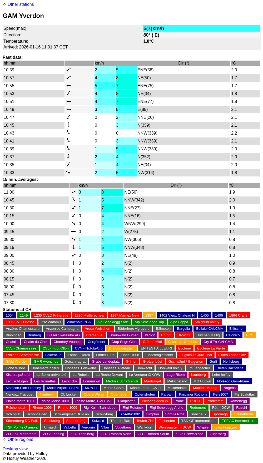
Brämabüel (94, 335)
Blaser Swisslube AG (63, 335)
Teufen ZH (144, 421)
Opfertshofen (145, 394)
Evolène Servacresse (22, 355)
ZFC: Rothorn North (116, 434)
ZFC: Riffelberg (82, 434)
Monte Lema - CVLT (145, 388)
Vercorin (88, 427)
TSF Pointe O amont (22, 427)
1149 (24, 315)
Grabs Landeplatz (106, 361)
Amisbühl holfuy (207, 322)
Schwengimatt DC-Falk (71, 414)
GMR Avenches (46, 361)
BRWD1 (184, 335)
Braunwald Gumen (124, 335)
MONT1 (91, 388)
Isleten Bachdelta (229, 368)
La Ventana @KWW (145, 375)
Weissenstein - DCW (174, 427)
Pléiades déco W (155, 401)
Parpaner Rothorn (193, 394)
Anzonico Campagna (62, 329)
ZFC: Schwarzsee (189, 434)
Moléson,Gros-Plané (233, 381)
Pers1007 (220, 394)
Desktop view (15, 449)
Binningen (13, 335)
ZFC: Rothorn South (153, 434)
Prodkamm (214, 401)
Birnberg (34, 335)
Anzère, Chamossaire (22, 329)
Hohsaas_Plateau (116, 368)
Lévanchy (69, 381)
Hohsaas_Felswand (80, 368)
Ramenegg (238, 401)
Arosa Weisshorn (98, 329)
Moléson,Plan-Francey (23, 388)
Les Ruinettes (45, 381)
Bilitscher (236, 329)
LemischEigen (17, 381)
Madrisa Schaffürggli (122, 381)
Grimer (131, 361)
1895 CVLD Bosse (20, 322)
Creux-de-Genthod (182, 342)
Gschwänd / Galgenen (185, 361)
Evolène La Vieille (211, 348)
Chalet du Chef (35, 342)
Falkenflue (53, 355)
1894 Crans (238, 315)
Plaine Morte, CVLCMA (93, 401)
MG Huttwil (202, 381)
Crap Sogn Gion (124, 342)
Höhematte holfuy (45, 368)
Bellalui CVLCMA (209, 329)
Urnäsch (50, 427)
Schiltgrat (13, 414)
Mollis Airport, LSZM (62, 388)
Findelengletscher (159, 355)
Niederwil (47, 394)
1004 (10, 315)
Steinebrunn (243, 414)
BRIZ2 (150, 335)
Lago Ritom (176, 375)
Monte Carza (113, 388)
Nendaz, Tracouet (19, 394)
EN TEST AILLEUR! (156, 348)
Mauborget (152, 381)
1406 (219, 315)
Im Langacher (199, 368)
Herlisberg (231, 361)
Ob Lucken (69, 394)
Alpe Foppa (179, 322)
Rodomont (198, 408)
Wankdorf (144, 427)
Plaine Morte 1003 (55, 401)
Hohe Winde (15, 368)
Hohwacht (144, 368)
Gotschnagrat (75, 361)
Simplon (152, 414)
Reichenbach (16, 408)
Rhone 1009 (67, 408)
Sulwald (98, 421)
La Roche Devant (109, 375)
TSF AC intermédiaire (238, 421)
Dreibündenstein (122, 348)
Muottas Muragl (205, 388)
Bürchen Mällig (208, 335)
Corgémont (96, 342)
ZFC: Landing (53, 434)
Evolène (184, 348)
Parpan (167, 394)
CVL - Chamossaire (21, 348)
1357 (149, 315)
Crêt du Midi (152, 342)
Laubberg (198, 375)
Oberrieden (119, 394)
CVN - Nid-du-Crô (89, 348)
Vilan (105, 427)
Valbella (69, 427)
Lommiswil (91, 381)
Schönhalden (37, 414)
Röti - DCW (221, 408)
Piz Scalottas (245, 394)
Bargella (183, 329)
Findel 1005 (105, 355)
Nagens (230, 388)
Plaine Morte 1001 (20, 401)
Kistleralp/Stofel (18, 375)
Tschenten (167, 421)
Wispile (203, 427)
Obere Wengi (94, 394)
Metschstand (177, 381)
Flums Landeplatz (232, 355)
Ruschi (241, 408)
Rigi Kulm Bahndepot (99, 408)
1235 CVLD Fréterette (51, 315)
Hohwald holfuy (170, 368)
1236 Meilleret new (89, 315)
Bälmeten (163, 329)
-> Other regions (18, 439)
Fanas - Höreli (79, 355)
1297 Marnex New (125, 315)
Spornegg (220, 414)
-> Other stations (18, 4)
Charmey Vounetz (67, 342)
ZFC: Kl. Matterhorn (21, 434)
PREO (195, 401)
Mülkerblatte (177, 388)
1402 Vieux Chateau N (177, 315)
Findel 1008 (130, 355)
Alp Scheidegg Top (149, 322)
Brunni (166, 335)
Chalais (11, 342)
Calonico (233, 335)
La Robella (81, 375)
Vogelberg (123, 427)
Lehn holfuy (221, 375)
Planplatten (127, 401)
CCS (250, 335)
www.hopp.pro (226, 427)
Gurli (213, 361)
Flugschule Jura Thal (196, 355)
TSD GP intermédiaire (198, 421)
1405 (205, 315)
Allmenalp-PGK (79, 322)
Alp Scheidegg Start (112, 322)
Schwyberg (104, 414)
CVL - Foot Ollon (56, 348)
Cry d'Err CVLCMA (218, 342)
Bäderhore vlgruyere (134, 329)
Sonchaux (198, 414)
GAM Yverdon (17, 361)
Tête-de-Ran (120, 421)
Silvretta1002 (130, 414)
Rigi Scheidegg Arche (166, 408)
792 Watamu (51, 322)
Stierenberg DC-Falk (22, 421)
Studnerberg (76, 421)
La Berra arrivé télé (51, 375)
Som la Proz (175, 414)
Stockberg (52, 421)
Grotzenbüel (152, 361)
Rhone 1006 (42, 408)
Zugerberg (218, 434)
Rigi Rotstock (133, 408)
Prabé (179, 401)
